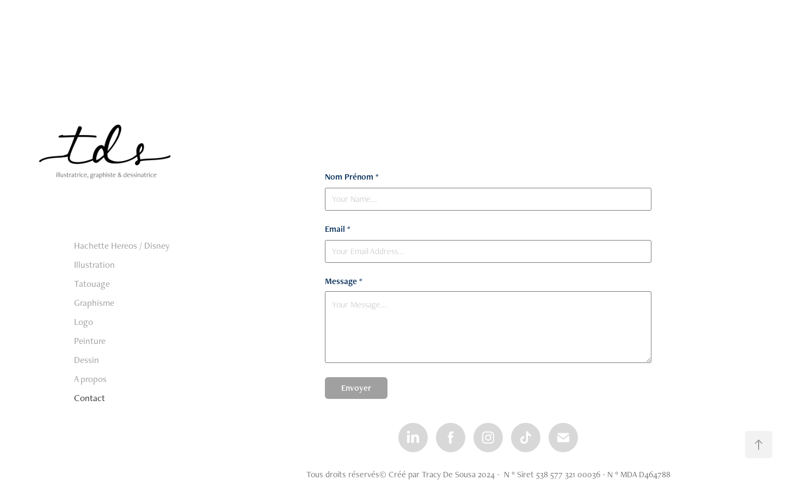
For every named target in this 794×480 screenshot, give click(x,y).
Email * (337, 229)
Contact (89, 398)
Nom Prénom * (352, 177)
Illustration (94, 264)
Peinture (90, 341)
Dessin (86, 360)
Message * (343, 281)
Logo (83, 322)
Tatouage (92, 284)
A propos (90, 379)
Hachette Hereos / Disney (122, 245)
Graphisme (94, 303)
